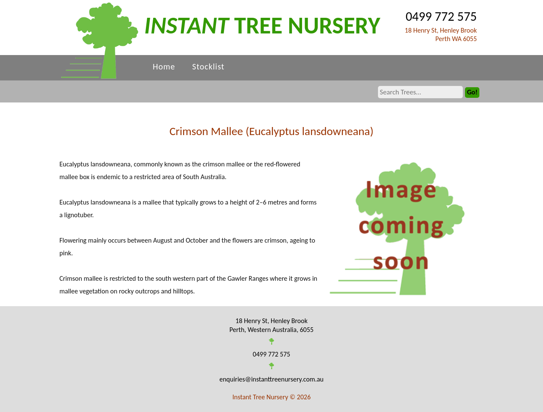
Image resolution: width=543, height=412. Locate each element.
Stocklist (208, 66)
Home (164, 66)
